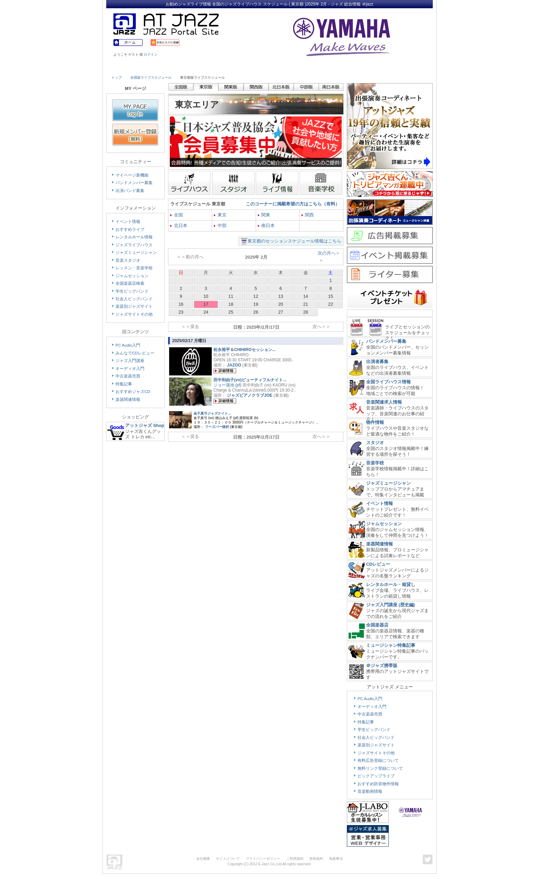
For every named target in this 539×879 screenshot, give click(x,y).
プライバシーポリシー (263, 858)
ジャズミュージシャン (136, 252)
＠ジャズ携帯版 (381, 665)
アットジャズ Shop (144, 425)
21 (305, 304)
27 (280, 312)
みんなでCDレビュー (135, 353)
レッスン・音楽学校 (134, 268)
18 (230, 304)
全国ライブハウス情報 (388, 381)
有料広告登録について (378, 760)
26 (255, 312)
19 (255, 304)
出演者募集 (377, 361)
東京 (220, 214)
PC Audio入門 (128, 345)
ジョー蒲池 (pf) (227, 385)
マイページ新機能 (132, 175)
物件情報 (375, 422)
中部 (220, 225)
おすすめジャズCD (133, 392)
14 (305, 296)
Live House (131, 67)
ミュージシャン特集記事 (390, 645)
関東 (264, 214)
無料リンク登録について (380, 768)
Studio (210, 67)
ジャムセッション (132, 276)
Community (329, 67)
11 (230, 296)
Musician (170, 67)
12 (255, 296)
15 (330, 296)
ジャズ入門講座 (130, 361)
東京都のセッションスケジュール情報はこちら (294, 241)
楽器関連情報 (128, 399)
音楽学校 (375, 462)
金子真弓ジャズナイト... (212, 413)
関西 (307, 214)
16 (180, 304)
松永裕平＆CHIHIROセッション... (244, 349)
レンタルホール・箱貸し (390, 584)
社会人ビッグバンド (134, 299)
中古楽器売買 (128, 376)
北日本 (178, 225)
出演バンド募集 (130, 191)
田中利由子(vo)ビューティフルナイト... (249, 379)
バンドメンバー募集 (134, 183)
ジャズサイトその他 (134, 314)
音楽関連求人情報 (384, 402)
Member (408, 67)
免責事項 (336, 858)
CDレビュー (378, 564)
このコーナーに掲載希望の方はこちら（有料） (293, 203)
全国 (176, 214)
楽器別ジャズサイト (134, 306)
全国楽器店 (377, 625)
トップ (116, 77)
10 (206, 296)
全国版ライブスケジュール (151, 77)
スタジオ (375, 442)
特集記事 (124, 384)
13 (280, 296)
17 (206, 304)
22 (330, 304)
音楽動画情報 (370, 791)
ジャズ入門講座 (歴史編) (390, 604)
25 (230, 312)
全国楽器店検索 (130, 283)
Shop (289, 67)
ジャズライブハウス (134, 245)
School (249, 67)
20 (280, 304)
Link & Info (368, 67)
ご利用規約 (295, 858)
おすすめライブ (130, 229)
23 (180, 312)
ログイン (150, 54)
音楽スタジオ (128, 260)
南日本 (266, 225)
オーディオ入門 (130, 369)
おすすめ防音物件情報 (378, 784)
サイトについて (228, 858)
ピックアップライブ (376, 776)
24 (206, 312)
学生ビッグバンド (132, 291)
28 (305, 312)
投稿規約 (316, 858)
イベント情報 (128, 221)
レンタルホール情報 (134, 237)
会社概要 (203, 858)
